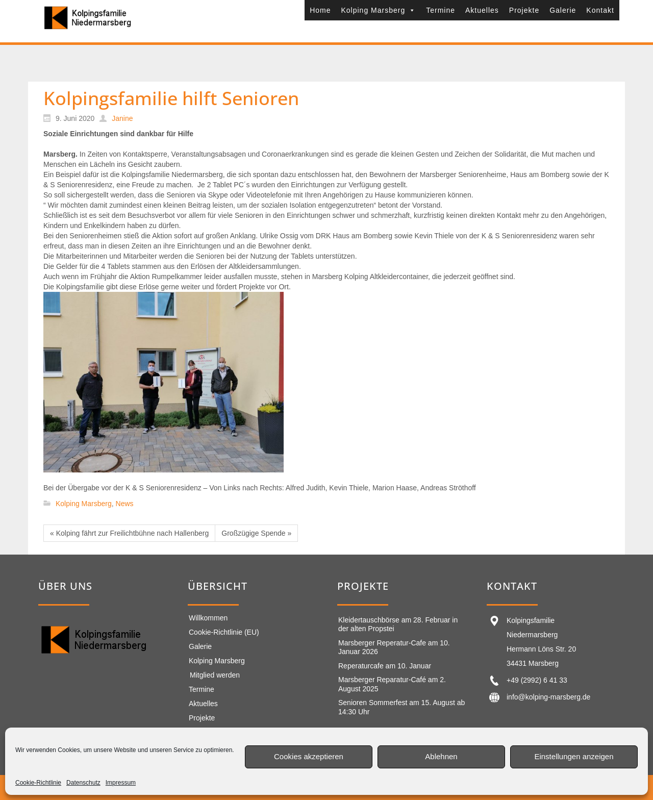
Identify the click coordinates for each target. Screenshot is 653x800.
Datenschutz (83, 782)
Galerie (562, 10)
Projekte (524, 10)
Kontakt (600, 10)
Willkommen (208, 618)
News (125, 503)
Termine (440, 10)
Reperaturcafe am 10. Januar (384, 666)
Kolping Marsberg (378, 10)
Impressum (121, 782)
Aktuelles (482, 10)
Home (320, 10)
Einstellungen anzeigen (573, 756)
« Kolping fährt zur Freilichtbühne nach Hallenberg (129, 533)
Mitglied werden (215, 675)
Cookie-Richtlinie (38, 782)
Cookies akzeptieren (308, 756)
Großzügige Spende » (256, 533)
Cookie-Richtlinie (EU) (224, 632)
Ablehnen (441, 756)
